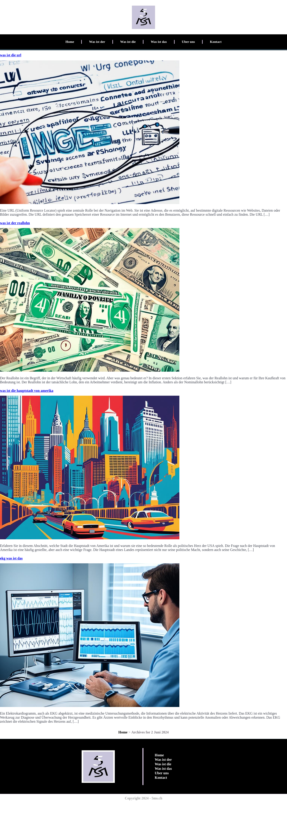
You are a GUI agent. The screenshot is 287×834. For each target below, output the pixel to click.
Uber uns (188, 42)
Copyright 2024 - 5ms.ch (143, 798)
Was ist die (128, 42)
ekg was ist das (11, 558)
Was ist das (159, 42)
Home (69, 42)
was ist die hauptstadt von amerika (26, 391)
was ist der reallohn (15, 223)
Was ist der (97, 42)
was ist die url (10, 55)
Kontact (216, 42)
